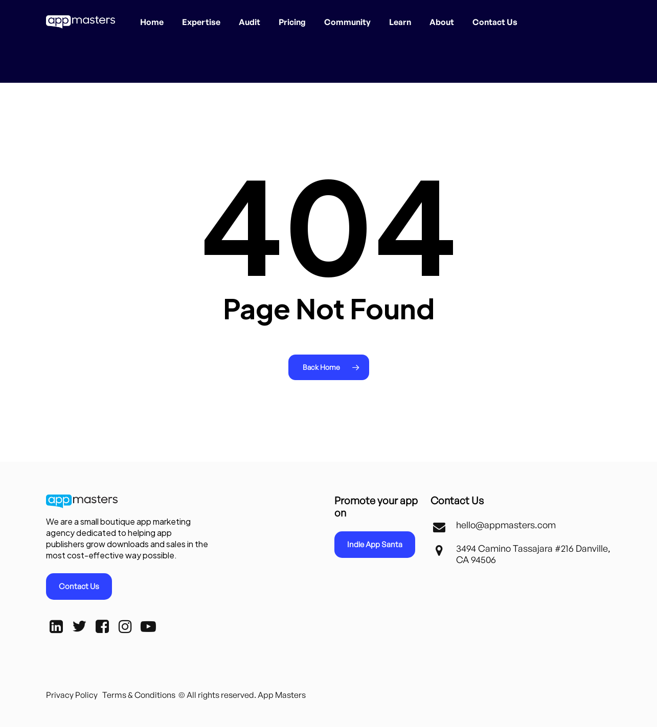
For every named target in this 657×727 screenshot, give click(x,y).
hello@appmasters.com (506, 524)
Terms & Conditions (138, 695)
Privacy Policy (72, 695)
